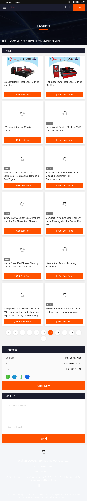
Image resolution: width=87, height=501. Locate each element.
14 (43, 332)
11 (22, 332)
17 (64, 332)
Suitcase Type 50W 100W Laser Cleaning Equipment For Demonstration (62, 176)
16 (57, 332)
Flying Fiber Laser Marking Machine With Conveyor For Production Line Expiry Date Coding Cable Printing (21, 312)
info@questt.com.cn (11, 2)
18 (71, 332)
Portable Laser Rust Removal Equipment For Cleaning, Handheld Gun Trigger (21, 176)
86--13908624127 (76, 2)
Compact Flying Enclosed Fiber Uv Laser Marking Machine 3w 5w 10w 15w (63, 221)
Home (4, 41)
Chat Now (43, 385)
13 (36, 332)
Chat (79, 7)
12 (29, 332)
